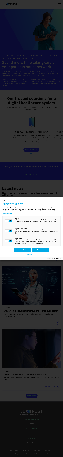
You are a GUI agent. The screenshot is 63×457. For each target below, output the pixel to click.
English (6, 200)
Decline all (40, 250)
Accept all (22, 250)
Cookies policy (7, 213)
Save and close (31, 254)
